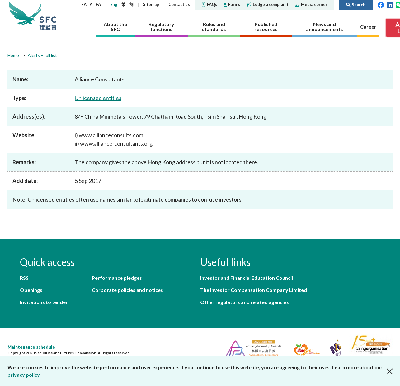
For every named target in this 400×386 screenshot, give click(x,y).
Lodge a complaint (268, 4)
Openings (31, 290)
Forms (232, 4)
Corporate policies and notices (127, 290)
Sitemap (151, 4)
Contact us (179, 4)
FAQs (209, 4)
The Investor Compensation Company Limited (253, 290)
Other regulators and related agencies (244, 302)
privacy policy (23, 375)
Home (13, 55)
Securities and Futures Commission (47, 15)
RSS (24, 278)
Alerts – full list (42, 55)
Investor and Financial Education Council (246, 278)
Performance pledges (117, 278)
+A (98, 4)
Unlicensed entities (98, 97)
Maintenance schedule (31, 347)
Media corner (311, 4)
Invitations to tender (44, 302)
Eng (113, 4)
